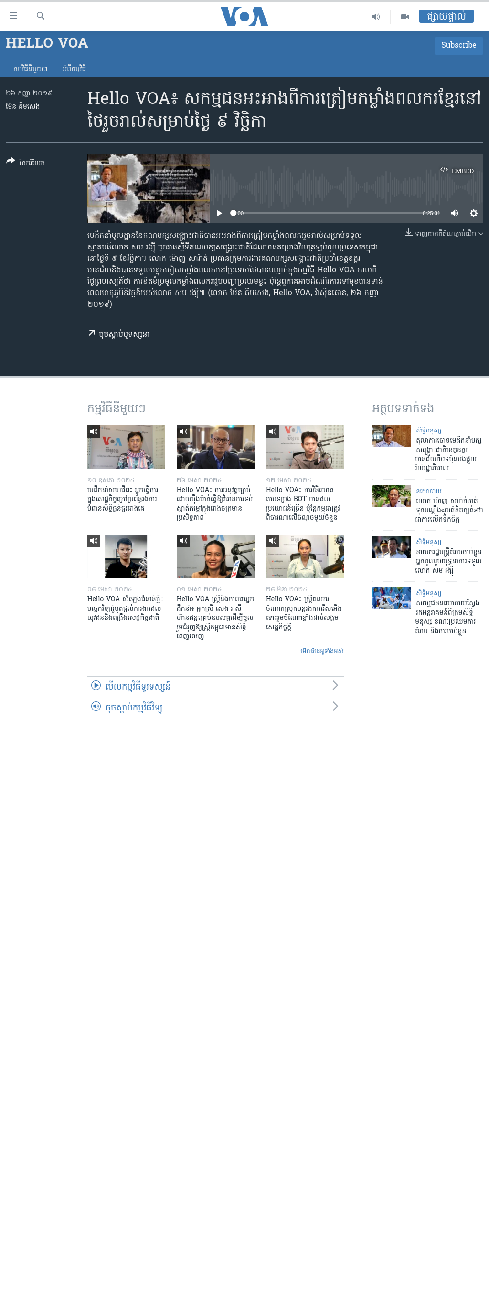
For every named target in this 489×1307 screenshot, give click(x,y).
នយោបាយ (429, 491)
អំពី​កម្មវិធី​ (74, 69)
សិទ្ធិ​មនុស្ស (428, 430)
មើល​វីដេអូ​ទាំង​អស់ (322, 651)
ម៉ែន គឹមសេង (23, 107)
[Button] (25, 164)
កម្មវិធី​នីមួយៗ (30, 69)
